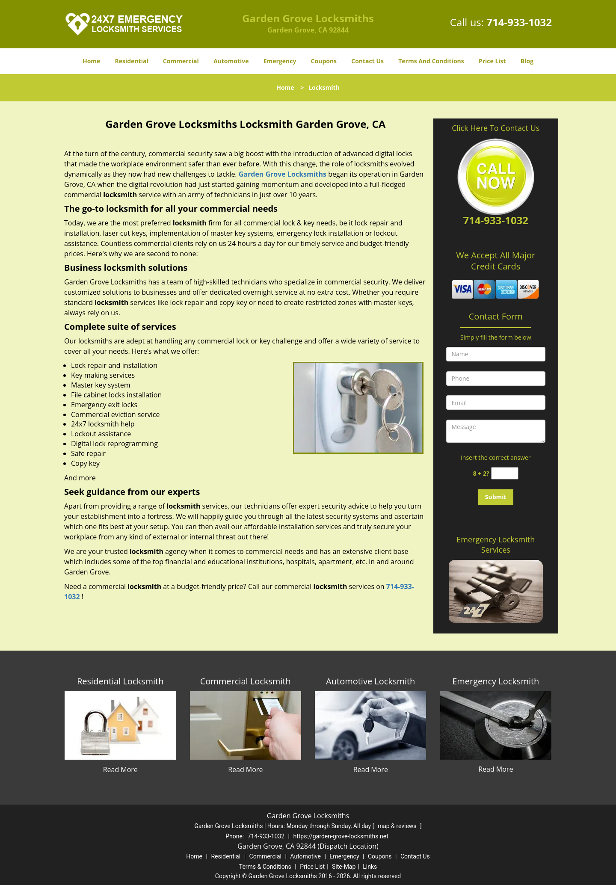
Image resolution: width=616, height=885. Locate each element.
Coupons (324, 61)
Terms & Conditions (265, 866)
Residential (131, 61)
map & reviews (398, 826)
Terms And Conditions (431, 61)
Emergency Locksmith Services (495, 544)
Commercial (181, 61)
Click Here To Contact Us (495, 128)
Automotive (231, 61)
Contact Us (367, 61)
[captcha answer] (504, 473)
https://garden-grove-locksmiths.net (340, 836)
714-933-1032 (519, 22)
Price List (492, 61)
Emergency (280, 61)
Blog (527, 61)
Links (370, 866)
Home (91, 61)
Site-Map (343, 866)
